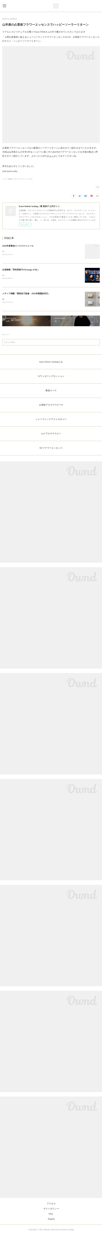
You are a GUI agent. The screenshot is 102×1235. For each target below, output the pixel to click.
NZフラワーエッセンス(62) (23, 179)
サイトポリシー (51, 1209)
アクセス (51, 1204)
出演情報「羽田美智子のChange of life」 (21, 270)
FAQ (51, 1214)
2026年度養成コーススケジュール (18, 246)
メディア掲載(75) (8, 179)
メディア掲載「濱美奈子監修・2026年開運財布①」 (26, 294)
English (51, 1219)
